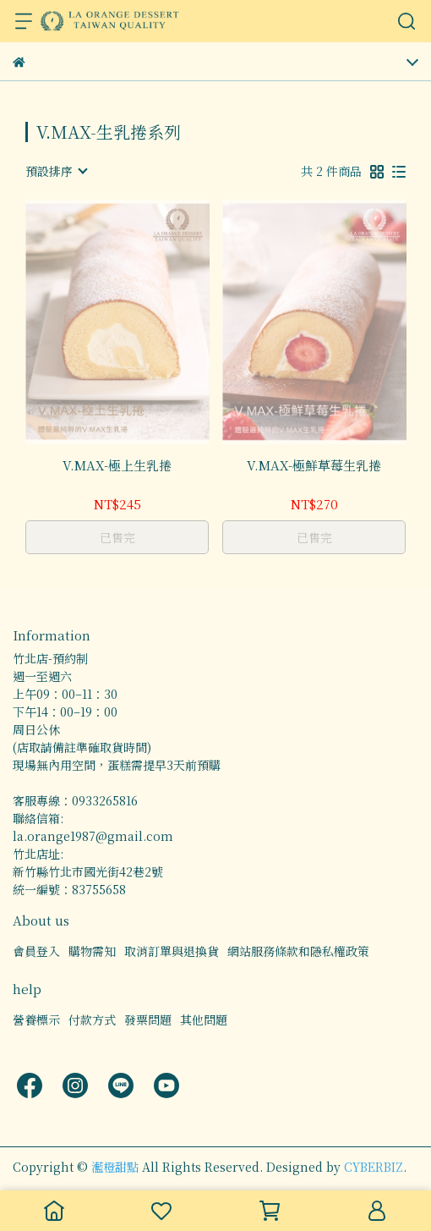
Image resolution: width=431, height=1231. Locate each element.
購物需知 (92, 950)
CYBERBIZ (373, 1166)
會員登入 (36, 950)
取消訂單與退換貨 (171, 950)
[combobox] (55, 171)
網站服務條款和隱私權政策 (298, 950)
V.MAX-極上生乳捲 (117, 466)
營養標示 (36, 1019)
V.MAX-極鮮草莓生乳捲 (314, 466)
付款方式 (92, 1019)
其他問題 (203, 1019)
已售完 (117, 537)
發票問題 (148, 1019)
